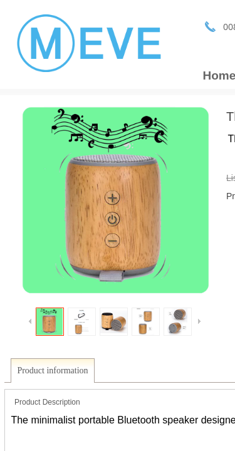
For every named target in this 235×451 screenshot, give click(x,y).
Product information (52, 370)
